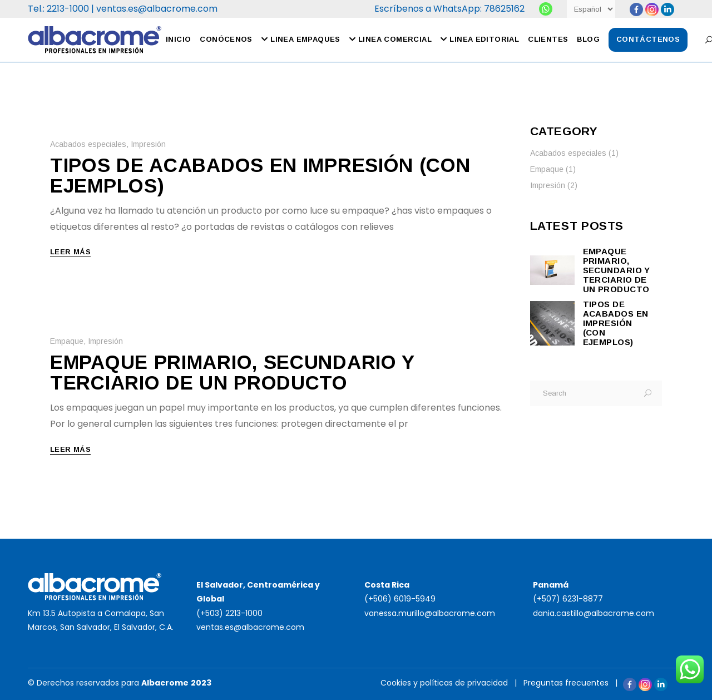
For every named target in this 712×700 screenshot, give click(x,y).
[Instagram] (652, 9)
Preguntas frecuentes (566, 682)
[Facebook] (636, 9)
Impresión (148, 144)
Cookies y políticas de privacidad (444, 682)
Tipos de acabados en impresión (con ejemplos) (260, 175)
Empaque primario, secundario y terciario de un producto (232, 372)
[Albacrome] (545, 9)
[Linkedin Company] (667, 9)
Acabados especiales (88, 144)
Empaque (66, 341)
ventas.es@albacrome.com (156, 8)
